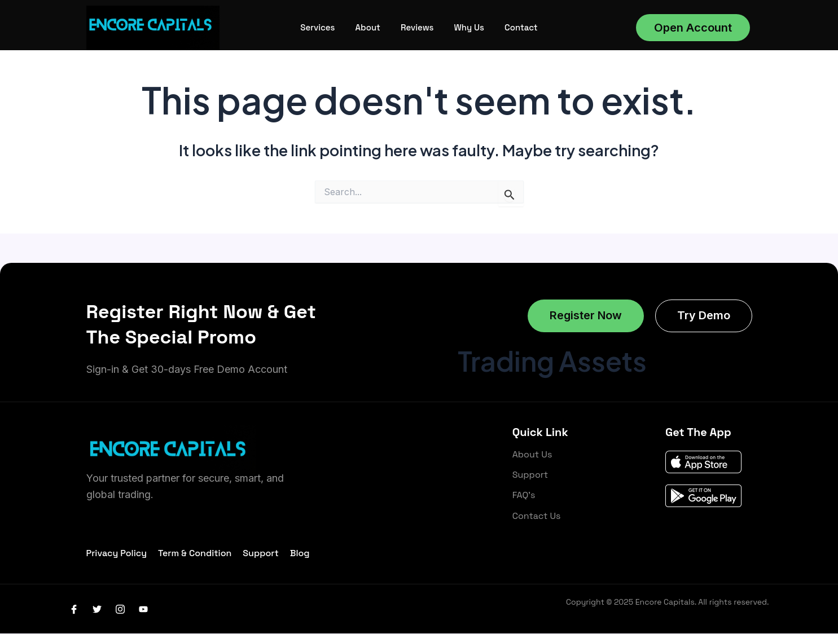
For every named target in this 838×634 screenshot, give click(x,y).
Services (317, 27)
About (368, 27)
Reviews (417, 27)
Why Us (469, 27)
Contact (521, 27)
